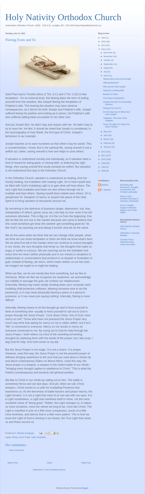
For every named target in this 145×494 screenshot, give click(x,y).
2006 (103, 171)
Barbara (104, 185)
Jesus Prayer (24, 437)
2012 (103, 152)
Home (49, 463)
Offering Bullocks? (111, 83)
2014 (103, 45)
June (106, 75)
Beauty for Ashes (110, 94)
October (107, 60)
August (107, 68)
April (106, 135)
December (108, 52)
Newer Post (13, 463)
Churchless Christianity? (113, 98)
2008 (103, 167)
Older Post (86, 463)
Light (33, 437)
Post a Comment (16, 450)
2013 (103, 49)
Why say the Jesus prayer (114, 86)
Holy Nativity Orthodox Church (63, 17)
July (106, 72)
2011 (103, 155)
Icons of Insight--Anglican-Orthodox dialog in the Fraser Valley (128, 208)
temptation (41, 437)
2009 (103, 163)
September (109, 64)
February (108, 143)
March (107, 139)
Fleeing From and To (112, 108)
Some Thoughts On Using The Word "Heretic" (116, 125)
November (108, 56)
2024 (103, 38)
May (106, 131)
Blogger (85, 488)
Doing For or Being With (113, 90)
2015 (103, 41)
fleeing (15, 437)
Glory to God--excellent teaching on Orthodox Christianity (129, 198)
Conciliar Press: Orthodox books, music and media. (127, 241)
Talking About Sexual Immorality (117, 79)
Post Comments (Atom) (55, 470)
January (107, 147)
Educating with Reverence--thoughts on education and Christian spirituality (129, 188)
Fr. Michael (106, 190)
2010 (103, 159)
